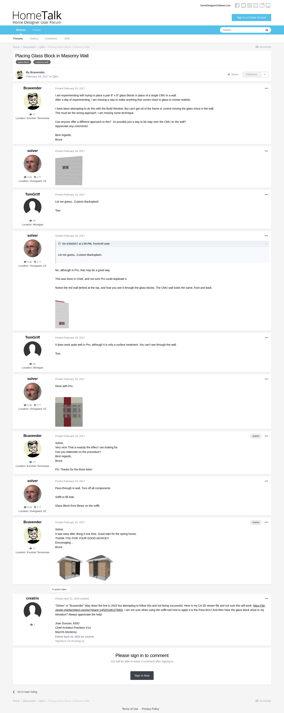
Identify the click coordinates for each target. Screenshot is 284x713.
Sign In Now (142, 675)
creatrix (32, 598)
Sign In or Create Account (251, 17)
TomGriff (32, 194)
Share (233, 74)
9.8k (28, 177)
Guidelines (51, 38)
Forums (18, 38)
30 (32, 220)
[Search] (241, 30)
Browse (21, 31)
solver (32, 151)
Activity (37, 29)
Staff (67, 38)
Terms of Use (130, 708)
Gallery (34, 38)
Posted (70, 88)
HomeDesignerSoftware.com (215, 5)
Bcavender (37, 72)
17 (32, 114)
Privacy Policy (150, 708)
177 (37, 177)
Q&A (55, 76)
